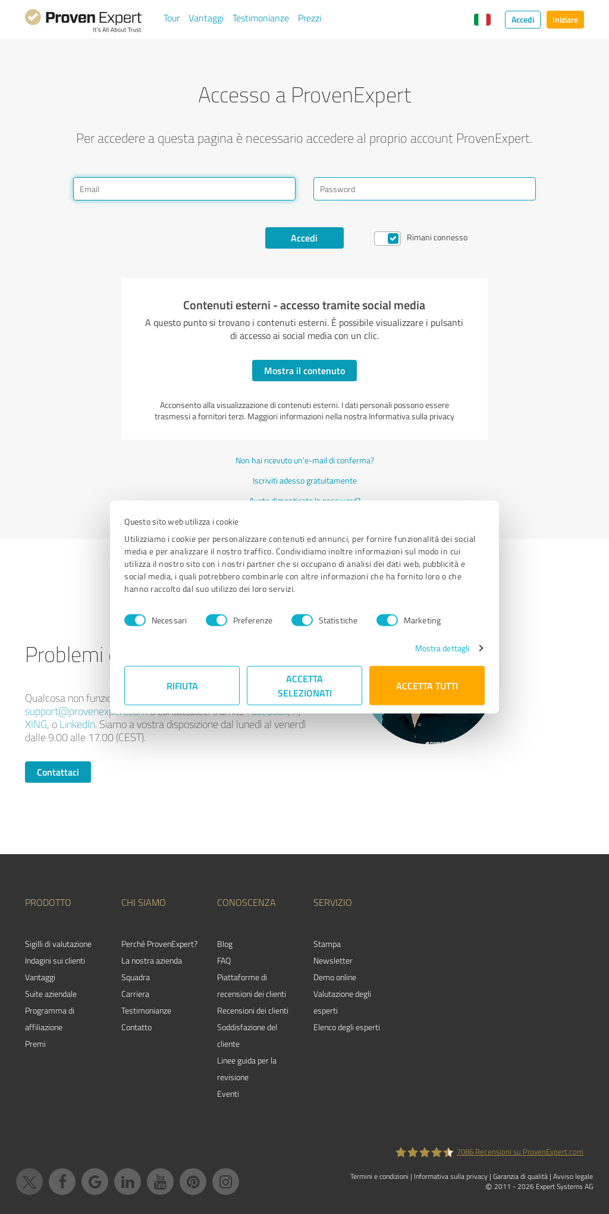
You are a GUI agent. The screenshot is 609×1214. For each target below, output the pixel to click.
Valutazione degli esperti (342, 1002)
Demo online (334, 977)
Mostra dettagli (442, 648)
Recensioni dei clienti (252, 1010)
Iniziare (565, 19)
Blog (225, 943)
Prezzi (309, 17)
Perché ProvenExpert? (159, 943)
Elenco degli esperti (346, 1027)
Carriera (135, 993)
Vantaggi (206, 17)
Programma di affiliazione (49, 1019)
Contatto (136, 1027)
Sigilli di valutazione (58, 943)
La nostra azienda (151, 960)
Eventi (228, 1093)
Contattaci (58, 772)
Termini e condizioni (379, 1176)
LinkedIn (77, 724)
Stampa (327, 943)
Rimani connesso (437, 237)
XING (36, 724)
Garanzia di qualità (520, 1176)
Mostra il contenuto (304, 370)
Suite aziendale (51, 993)
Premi (35, 1043)
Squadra (135, 977)
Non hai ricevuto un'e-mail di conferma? (305, 460)
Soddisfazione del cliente (247, 1035)
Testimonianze (261, 17)
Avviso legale (573, 1176)
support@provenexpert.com (86, 711)
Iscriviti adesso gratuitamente (305, 480)
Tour (172, 17)
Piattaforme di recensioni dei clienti (251, 985)
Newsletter (333, 960)
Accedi (522, 19)
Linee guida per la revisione (247, 1069)
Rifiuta (182, 685)
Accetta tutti (427, 685)
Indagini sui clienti (55, 960)
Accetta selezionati (305, 685)
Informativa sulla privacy (451, 1176)
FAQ (224, 960)
